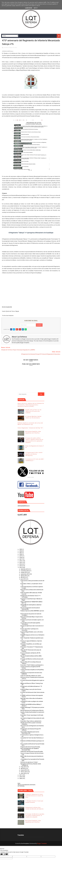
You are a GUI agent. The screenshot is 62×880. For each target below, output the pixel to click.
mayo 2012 (24, 766)
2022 (20, 551)
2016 (20, 560)
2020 (20, 554)
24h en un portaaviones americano (26, 784)
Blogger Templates (42, 843)
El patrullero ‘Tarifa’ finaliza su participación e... (32, 665)
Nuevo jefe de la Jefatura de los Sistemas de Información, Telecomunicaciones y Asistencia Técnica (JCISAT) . (31, 405)
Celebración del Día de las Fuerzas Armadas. (32, 751)
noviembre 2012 (25, 570)
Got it (36, 8)
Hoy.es (17, 311)
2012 (20, 567)
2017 (20, 559)
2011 (20, 775)
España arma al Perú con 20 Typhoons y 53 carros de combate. (33, 411)
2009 (20, 778)
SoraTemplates (25, 843)
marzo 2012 (24, 770)
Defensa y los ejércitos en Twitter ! (29, 762)
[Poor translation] (5, 854)
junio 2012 (23, 579)
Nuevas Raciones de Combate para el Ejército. (32, 710)
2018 (20, 557)
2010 (20, 776)
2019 (20, 556)
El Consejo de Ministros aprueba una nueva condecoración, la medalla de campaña (34, 815)
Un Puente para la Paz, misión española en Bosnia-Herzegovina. (34, 454)
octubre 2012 (24, 572)
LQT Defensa (21, 786)
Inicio (19, 783)
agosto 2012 (24, 575)
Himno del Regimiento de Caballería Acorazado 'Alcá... (30, 749)
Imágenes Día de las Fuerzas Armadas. (30, 747)
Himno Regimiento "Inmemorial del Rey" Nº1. (31, 428)
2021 (20, 552)
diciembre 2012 (25, 569)
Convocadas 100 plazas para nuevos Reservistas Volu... (30, 732)
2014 (20, 564)
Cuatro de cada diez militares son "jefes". (31, 675)
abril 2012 (23, 768)
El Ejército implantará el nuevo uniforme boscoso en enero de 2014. (34, 796)
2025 (20, 549)
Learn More (28, 8)
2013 (20, 565)
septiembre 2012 (25, 574)
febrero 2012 (24, 771)
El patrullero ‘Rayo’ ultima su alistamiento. (31, 721)
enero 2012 (24, 773)
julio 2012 (23, 577)
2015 (20, 562)
